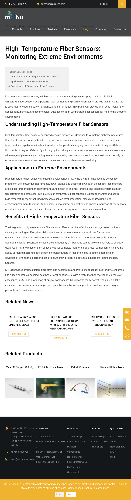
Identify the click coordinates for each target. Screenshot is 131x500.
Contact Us (120, 29)
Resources (70, 29)
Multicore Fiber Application (49, 452)
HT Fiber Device (74, 457)
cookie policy (84, 488)
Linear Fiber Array (76, 441)
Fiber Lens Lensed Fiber (47, 462)
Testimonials (96, 446)
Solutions (34, 29)
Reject (59, 494)
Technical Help (97, 436)
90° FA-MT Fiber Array (50, 367)
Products (17, 29)
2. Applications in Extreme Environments (28, 81)
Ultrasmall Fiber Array (111, 367)
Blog (85, 29)
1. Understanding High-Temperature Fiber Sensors (33, 76)
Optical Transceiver (45, 457)
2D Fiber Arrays (74, 436)
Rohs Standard (117, 446)
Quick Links (117, 428)
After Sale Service (98, 441)
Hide (29, 72)
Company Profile (118, 436)
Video (113, 441)
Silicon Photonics (44, 436)
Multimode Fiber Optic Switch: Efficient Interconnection (105, 321)
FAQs (113, 452)
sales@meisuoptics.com (51, 4)
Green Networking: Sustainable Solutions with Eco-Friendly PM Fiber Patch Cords (65, 323)
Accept (71, 494)
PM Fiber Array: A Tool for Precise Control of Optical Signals (24, 321)
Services (52, 29)
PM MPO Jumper (80, 367)
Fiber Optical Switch (77, 462)
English (105, 4)
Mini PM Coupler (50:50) (19, 367)
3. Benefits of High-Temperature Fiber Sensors (31, 86)
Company (100, 29)
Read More (19, 334)
